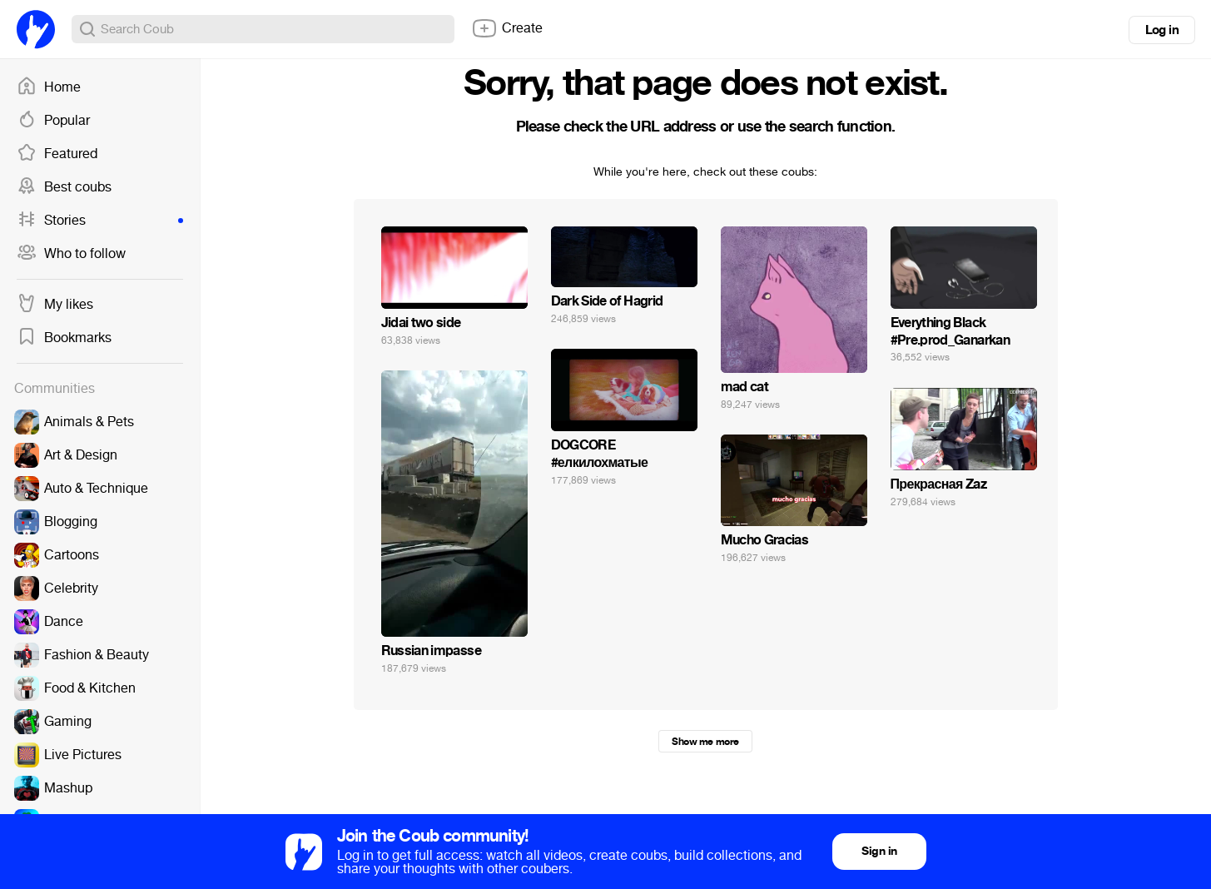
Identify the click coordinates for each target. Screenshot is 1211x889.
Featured (57, 154)
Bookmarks (64, 338)
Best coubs (64, 187)
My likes (55, 304)
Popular (53, 120)
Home (49, 87)
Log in (1162, 30)
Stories (100, 220)
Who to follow (71, 254)
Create (507, 28)
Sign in (878, 851)
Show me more (705, 741)
